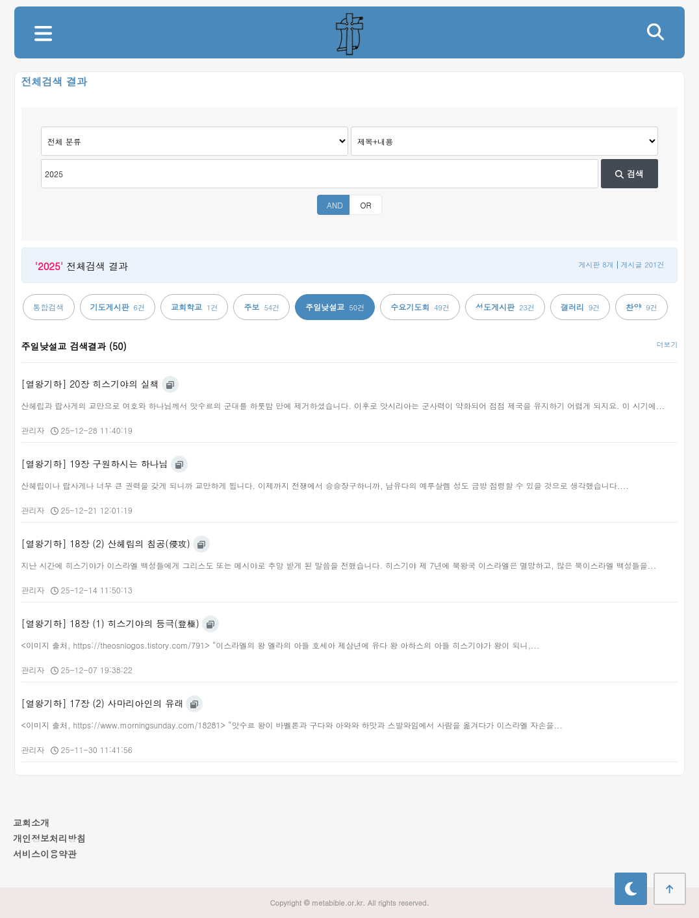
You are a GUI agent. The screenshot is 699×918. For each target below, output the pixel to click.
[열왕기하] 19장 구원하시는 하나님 (94, 463)
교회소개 (31, 822)
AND (335, 204)
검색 (629, 173)
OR (365, 204)
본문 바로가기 (0, 0)
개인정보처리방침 (49, 838)
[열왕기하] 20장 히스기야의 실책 (90, 383)
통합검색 (48, 306)
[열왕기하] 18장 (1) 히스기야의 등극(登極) (110, 623)
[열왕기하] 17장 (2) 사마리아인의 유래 (102, 703)
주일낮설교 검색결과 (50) (74, 346)
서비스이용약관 (45, 853)
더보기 (667, 344)
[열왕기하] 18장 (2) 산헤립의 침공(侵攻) (105, 543)
